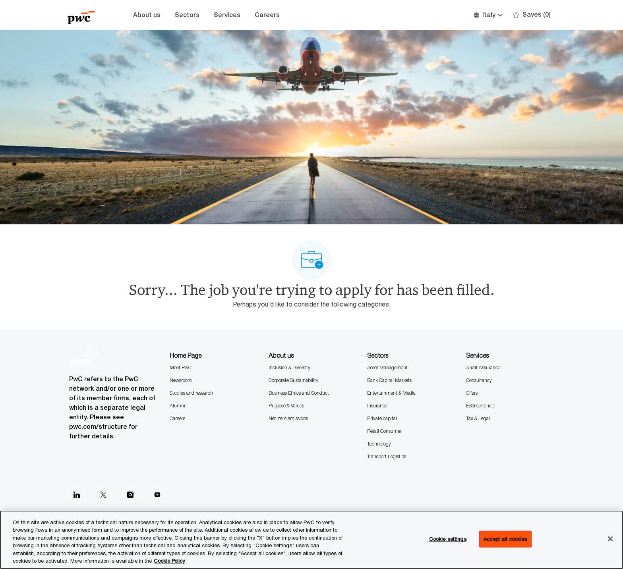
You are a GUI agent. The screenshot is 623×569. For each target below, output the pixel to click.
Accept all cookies (505, 539)
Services (227, 15)
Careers (267, 15)
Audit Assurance (483, 367)
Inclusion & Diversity (289, 367)
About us (147, 15)
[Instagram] (130, 494)
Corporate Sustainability (293, 380)
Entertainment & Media (391, 393)
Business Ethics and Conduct (299, 393)
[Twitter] (103, 494)
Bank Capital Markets (389, 380)
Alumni (177, 406)
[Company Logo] (87, 14)
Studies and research (191, 393)
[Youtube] (157, 494)
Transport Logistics (386, 456)
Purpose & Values (286, 406)
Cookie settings (447, 539)
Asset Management (387, 367)
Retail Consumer (384, 431)
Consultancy (479, 380)
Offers (472, 393)
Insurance (377, 406)
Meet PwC (181, 367)
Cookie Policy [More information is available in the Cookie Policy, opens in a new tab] (169, 560)
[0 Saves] (532, 15)
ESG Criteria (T (481, 406)
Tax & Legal (478, 418)
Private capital (382, 418)
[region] (311, 540)
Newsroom (181, 380)
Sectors (187, 15)
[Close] (610, 539)
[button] (487, 15)
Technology (379, 444)
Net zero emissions (288, 418)
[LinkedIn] (76, 494)
